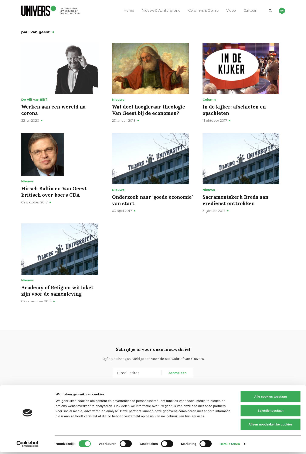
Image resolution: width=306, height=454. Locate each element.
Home (127, 10)
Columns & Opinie (202, 10)
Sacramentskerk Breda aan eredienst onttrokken (236, 207)
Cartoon (249, 10)
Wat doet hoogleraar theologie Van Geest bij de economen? (149, 113)
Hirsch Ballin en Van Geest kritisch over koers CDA (54, 196)
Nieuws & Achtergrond (159, 10)
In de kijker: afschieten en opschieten (235, 113)
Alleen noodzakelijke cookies (270, 426)
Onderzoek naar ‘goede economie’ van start (140, 207)
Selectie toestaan (271, 412)
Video (229, 10)
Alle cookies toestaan (270, 398)
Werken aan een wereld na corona (54, 113)
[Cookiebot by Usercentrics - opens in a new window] (27, 446)
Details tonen (230, 445)
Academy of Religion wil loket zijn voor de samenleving (58, 301)
